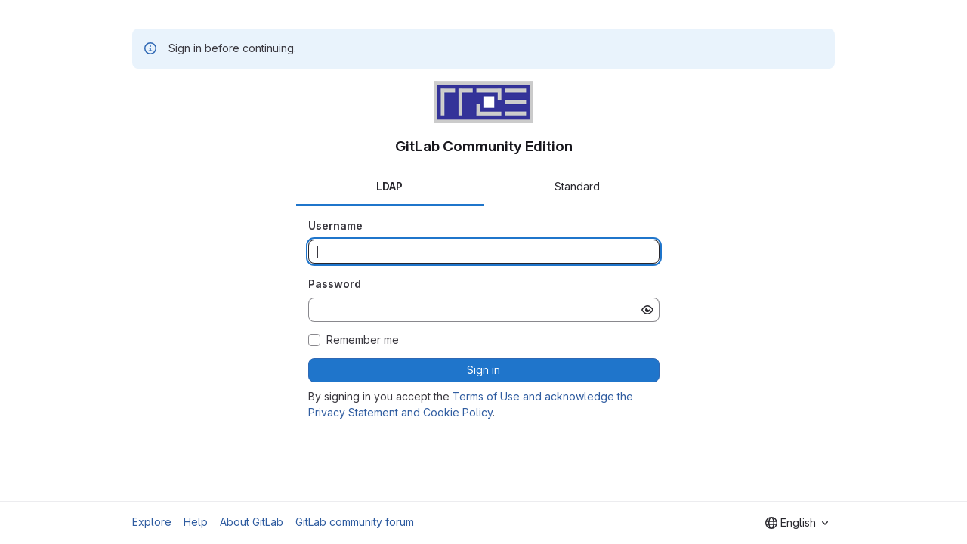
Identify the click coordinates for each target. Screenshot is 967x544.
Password (334, 283)
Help (196, 521)
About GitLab (251, 521)
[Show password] (647, 310)
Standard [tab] (577, 186)
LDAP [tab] (389, 186)
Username (335, 225)
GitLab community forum (354, 521)
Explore (151, 521)
